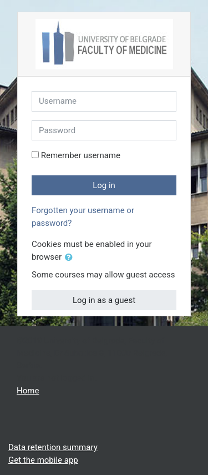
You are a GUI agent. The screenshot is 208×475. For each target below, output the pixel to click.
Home (28, 391)
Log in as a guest (104, 300)
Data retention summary (53, 447)
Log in (104, 185)
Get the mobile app (43, 460)
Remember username (80, 155)
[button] (71, 258)
